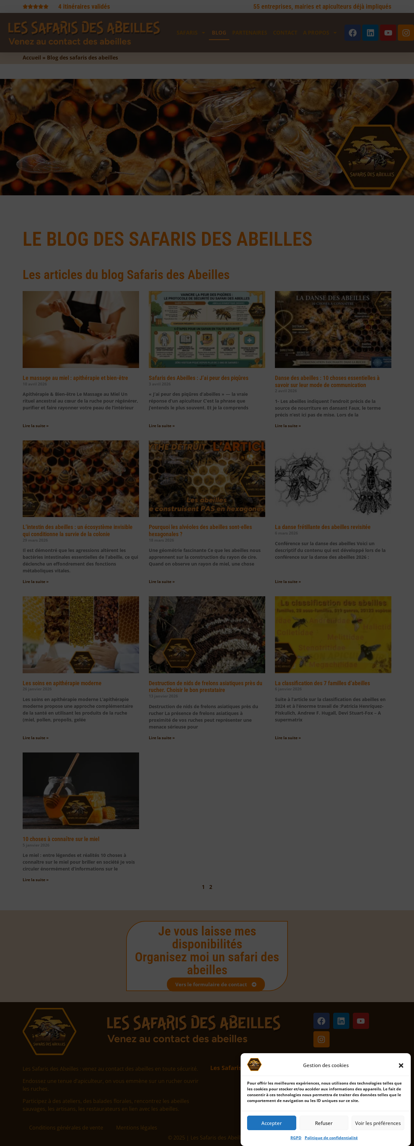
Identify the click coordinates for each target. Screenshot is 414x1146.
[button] (401, 1068)
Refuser (323, 1125)
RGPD (295, 1140)
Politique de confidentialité (331, 1140)
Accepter (271, 1125)
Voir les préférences (378, 1125)
